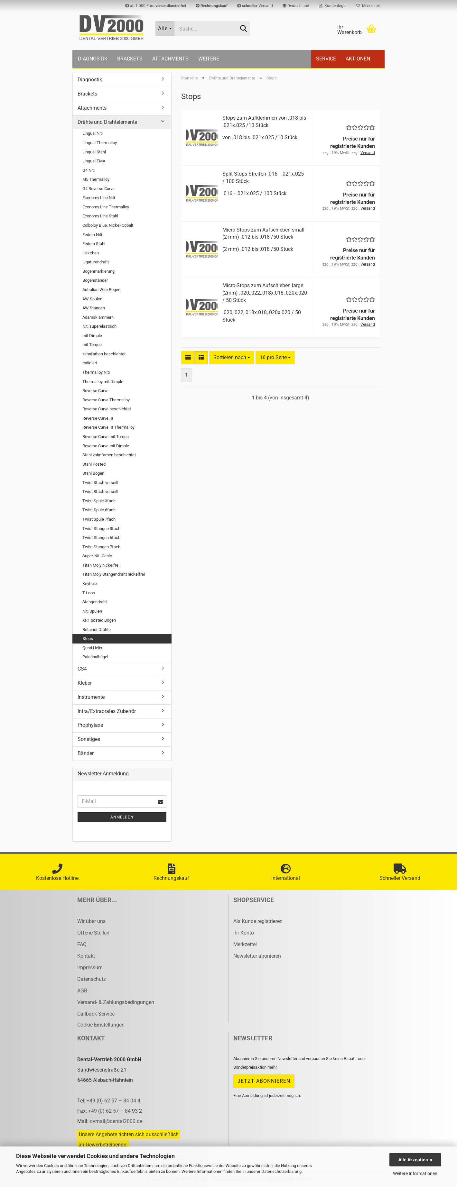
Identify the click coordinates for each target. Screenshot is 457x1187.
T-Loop (88, 592)
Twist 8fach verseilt (100, 491)
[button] (296, 6)
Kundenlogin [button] (333, 6)
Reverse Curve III (97, 418)
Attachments (170, 59)
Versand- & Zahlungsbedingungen (115, 1002)
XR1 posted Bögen (99, 620)
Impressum (90, 967)
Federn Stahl (93, 243)
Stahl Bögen (93, 473)
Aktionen (358, 59)
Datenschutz (91, 979)
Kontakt (86, 956)
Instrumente (91, 697)
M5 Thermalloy (95, 179)
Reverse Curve (95, 390)
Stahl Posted (94, 464)
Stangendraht (94, 601)
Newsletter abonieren (257, 956)
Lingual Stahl (94, 152)
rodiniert (89, 363)
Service (326, 59)
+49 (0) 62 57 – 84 (110, 1111)
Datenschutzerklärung (281, 1171)
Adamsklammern (98, 317)
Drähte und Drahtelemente (107, 122)
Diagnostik (92, 59)
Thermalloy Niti (96, 372)
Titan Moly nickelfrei (100, 565)
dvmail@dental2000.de (116, 1121)
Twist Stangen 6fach (101, 537)
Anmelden (122, 817)
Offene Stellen (93, 933)
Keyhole (89, 583)
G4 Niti (88, 170)
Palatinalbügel (95, 656)
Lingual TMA (93, 161)
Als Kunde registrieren (258, 921)
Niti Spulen (92, 611)
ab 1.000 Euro (155, 6)
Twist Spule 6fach (99, 509)
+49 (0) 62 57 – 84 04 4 (113, 1101)
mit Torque (92, 344)
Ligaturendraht (95, 262)
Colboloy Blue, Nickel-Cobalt (107, 225)
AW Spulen (92, 299)
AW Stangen (93, 308)
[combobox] (231, 358)
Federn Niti (92, 234)
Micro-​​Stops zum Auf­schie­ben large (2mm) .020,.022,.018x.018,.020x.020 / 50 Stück (264, 292)
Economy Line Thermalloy (105, 207)
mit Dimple (92, 335)
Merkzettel (368, 6)
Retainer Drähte (96, 629)
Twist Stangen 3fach (101, 528)
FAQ (82, 944)
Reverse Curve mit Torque (105, 436)
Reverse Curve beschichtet (106, 408)
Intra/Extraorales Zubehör (107, 711)
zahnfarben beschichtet (104, 354)
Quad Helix (92, 647)
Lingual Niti (92, 133)
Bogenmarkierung (98, 271)
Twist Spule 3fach (99, 500)
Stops (87, 638)
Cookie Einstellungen (101, 1025)
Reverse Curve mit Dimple (105, 445)
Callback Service (96, 1014)
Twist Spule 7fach (99, 519)
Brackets (130, 59)
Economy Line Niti (98, 197)
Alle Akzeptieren (415, 1159)
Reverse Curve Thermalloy (106, 399)
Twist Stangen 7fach (101, 546)
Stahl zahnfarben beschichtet (109, 454)
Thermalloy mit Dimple (102, 381)
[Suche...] (165, 28)
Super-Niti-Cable (97, 555)
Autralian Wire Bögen (101, 289)
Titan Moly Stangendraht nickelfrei (113, 574)
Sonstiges (89, 739)
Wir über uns (91, 921)
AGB (82, 991)
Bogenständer (95, 280)
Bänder (86, 753)
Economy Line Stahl (100, 216)
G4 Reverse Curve (98, 188)
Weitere (208, 59)
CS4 (82, 669)
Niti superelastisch (99, 326)
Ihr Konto (243, 933)
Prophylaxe (90, 725)
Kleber (85, 683)
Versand (255, 6)
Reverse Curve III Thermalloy (108, 427)
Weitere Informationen (415, 1173)
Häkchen (90, 253)
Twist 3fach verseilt (100, 482)
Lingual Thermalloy (99, 142)
